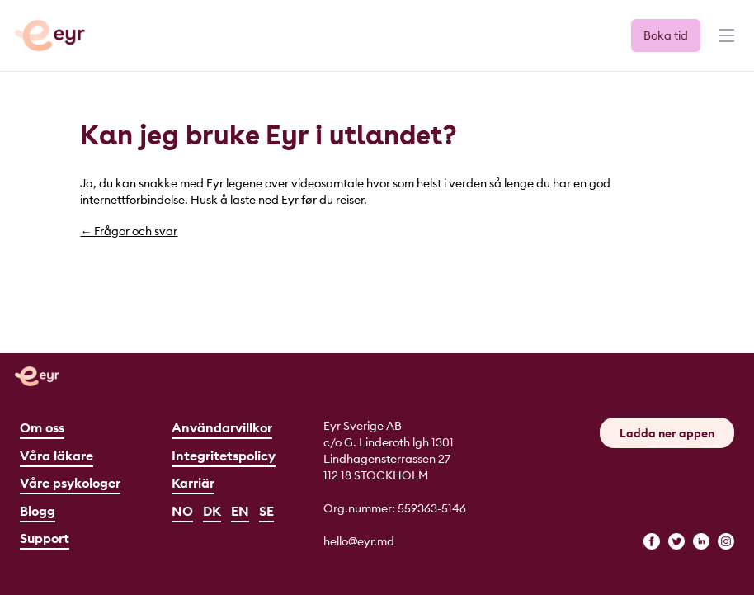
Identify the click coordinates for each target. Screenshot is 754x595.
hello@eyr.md (358, 541)
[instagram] (726, 541)
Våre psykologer (70, 483)
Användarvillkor (222, 427)
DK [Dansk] (212, 511)
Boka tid (665, 35)
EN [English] (240, 511)
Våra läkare (56, 455)
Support (44, 538)
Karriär (193, 483)
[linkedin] (701, 541)
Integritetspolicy (224, 455)
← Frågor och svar (128, 231)
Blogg (37, 511)
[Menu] (725, 43)
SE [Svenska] (266, 511)
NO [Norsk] (182, 511)
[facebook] (651, 541)
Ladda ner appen (667, 433)
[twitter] (676, 541)
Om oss (42, 427)
